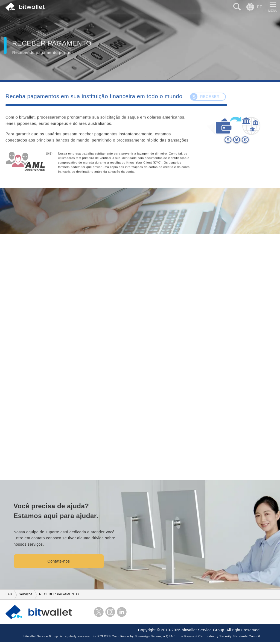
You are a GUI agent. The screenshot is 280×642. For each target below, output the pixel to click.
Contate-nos (59, 561)
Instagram (110, 612)
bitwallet (25, 7)
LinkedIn (122, 612)
